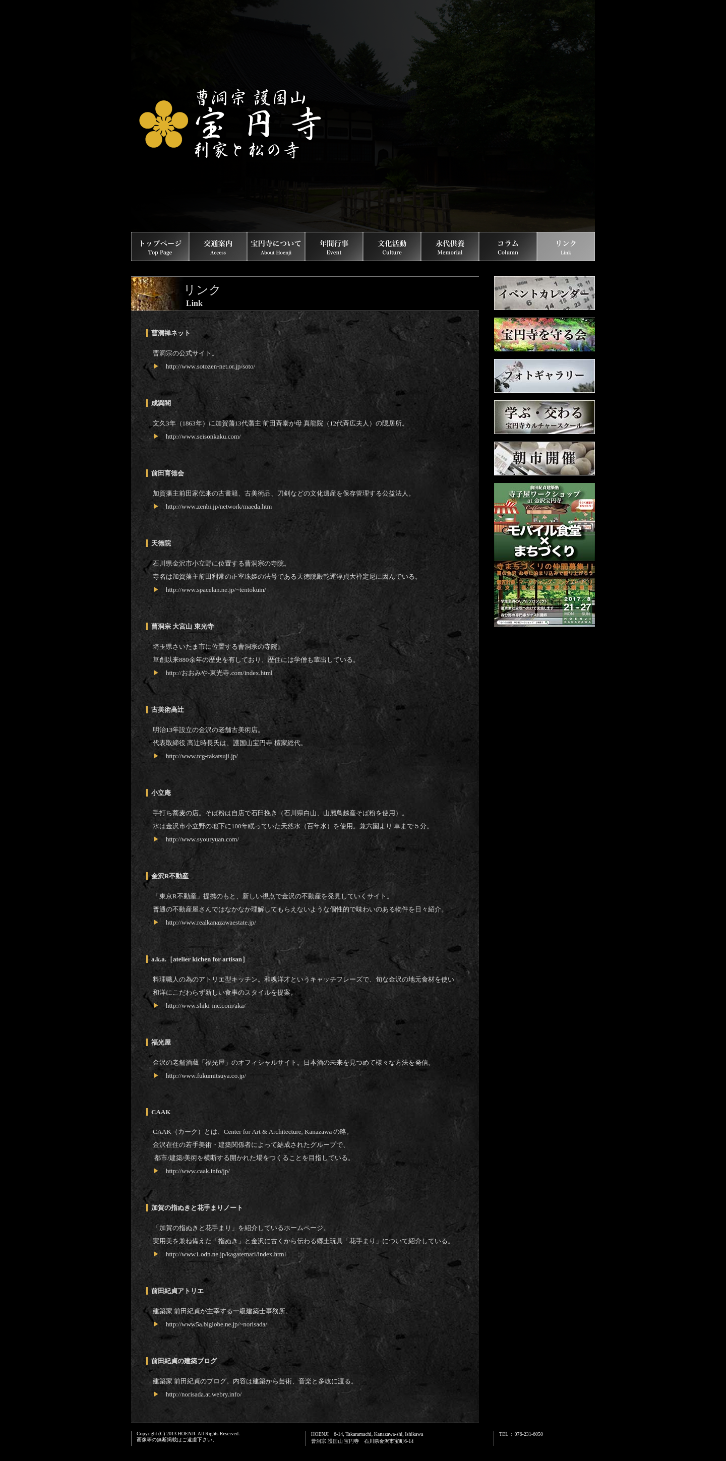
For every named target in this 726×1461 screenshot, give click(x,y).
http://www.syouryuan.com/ (202, 839)
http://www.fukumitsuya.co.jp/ (206, 1075)
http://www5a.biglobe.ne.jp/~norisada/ (216, 1324)
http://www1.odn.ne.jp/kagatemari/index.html (226, 1254)
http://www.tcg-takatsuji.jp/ (202, 756)
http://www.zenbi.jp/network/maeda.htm (219, 506)
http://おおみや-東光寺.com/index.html (219, 673)
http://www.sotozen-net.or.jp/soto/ (210, 366)
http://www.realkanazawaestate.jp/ (211, 922)
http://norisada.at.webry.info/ (203, 1394)
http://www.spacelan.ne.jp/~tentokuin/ (216, 589)
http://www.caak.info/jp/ (198, 1171)
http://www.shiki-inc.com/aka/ (206, 1005)
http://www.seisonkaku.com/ (203, 436)
